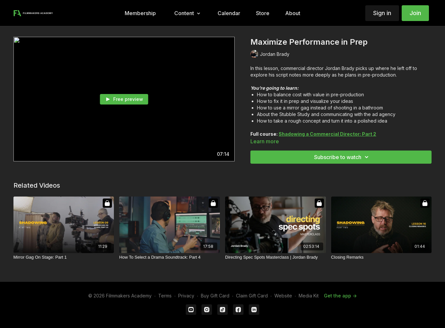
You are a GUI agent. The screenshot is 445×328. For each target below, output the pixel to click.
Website (283, 295)
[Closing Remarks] (381, 257)
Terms (165, 295)
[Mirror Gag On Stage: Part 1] (63, 257)
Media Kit (309, 295)
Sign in (382, 13)
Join (415, 13)
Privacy (186, 295)
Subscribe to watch (342, 157)
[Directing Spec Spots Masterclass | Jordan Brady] (275, 257)
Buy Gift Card (215, 295)
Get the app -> (340, 295)
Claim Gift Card (252, 295)
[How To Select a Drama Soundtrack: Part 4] (169, 257)
